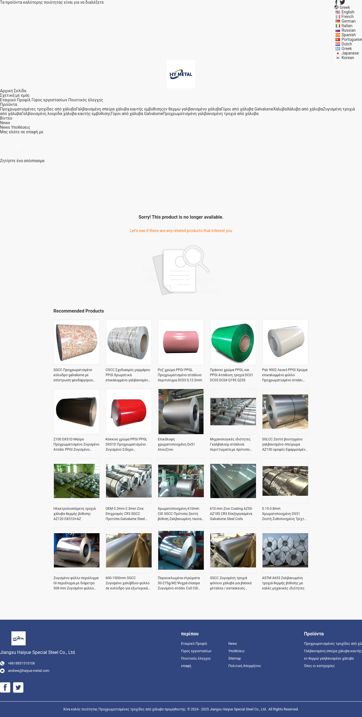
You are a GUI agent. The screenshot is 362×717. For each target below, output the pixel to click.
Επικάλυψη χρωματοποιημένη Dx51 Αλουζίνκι (176, 444)
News (5, 127)
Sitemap (234, 658)
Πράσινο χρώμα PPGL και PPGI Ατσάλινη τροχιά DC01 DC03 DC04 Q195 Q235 (231, 375)
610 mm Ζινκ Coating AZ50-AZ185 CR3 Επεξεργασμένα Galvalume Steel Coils (231, 514)
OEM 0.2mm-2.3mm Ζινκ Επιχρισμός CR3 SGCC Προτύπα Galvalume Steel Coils (125, 514)
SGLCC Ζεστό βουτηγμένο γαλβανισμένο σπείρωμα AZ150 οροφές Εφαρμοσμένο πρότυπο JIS (284, 444)
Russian (348, 30)
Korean (347, 57)
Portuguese (351, 39)
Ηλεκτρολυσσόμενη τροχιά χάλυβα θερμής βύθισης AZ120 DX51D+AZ (75, 514)
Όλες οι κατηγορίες (319, 666)
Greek (346, 48)
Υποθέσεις (20, 127)
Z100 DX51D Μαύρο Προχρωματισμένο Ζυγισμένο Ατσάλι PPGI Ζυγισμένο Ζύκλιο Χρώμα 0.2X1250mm (76, 444)
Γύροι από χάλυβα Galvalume (247, 109)
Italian (346, 25)
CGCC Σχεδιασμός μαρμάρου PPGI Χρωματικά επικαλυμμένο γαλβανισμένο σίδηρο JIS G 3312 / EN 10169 (129, 375)
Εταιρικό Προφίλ (15, 100)
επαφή (186, 666)
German (348, 21)
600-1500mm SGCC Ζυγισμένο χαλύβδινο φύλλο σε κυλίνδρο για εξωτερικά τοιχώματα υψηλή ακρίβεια (128, 583)
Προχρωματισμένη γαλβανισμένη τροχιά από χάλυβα (211, 113)
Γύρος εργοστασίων (49, 100)
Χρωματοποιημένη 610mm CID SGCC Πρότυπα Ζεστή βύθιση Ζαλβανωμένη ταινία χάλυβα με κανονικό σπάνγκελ (180, 514)
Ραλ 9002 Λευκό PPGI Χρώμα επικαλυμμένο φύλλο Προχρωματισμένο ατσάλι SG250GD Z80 (285, 375)
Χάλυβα (280, 109)
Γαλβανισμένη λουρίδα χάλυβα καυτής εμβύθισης (66, 113)
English (347, 12)
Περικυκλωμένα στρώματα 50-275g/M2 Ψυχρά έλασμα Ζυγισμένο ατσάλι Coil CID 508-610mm (179, 583)
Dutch (346, 44)
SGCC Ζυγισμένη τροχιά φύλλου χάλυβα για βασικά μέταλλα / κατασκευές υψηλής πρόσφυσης (231, 583)
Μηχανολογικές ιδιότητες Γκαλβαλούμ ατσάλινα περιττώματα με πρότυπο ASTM (230, 444)
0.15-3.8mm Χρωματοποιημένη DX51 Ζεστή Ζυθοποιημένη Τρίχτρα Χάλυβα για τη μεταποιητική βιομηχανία (285, 514)
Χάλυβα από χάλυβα (305, 109)
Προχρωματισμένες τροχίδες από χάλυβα (38, 109)
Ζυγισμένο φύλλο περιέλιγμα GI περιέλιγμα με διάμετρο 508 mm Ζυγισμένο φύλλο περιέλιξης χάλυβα (76, 583)
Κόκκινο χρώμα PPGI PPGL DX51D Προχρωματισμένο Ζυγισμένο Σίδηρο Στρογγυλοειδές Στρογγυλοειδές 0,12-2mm (126, 444)
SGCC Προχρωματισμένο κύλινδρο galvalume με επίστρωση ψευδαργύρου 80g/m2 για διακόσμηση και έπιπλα (75, 375)
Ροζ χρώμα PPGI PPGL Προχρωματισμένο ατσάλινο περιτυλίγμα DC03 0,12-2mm (180, 375)
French (347, 16)
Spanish (348, 35)
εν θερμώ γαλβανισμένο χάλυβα (192, 109)
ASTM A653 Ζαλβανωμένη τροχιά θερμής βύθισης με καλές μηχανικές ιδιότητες (283, 583)
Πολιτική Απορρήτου (244, 666)
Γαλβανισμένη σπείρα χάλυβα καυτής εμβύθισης (119, 109)
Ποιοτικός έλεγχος (85, 100)
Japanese (350, 53)
